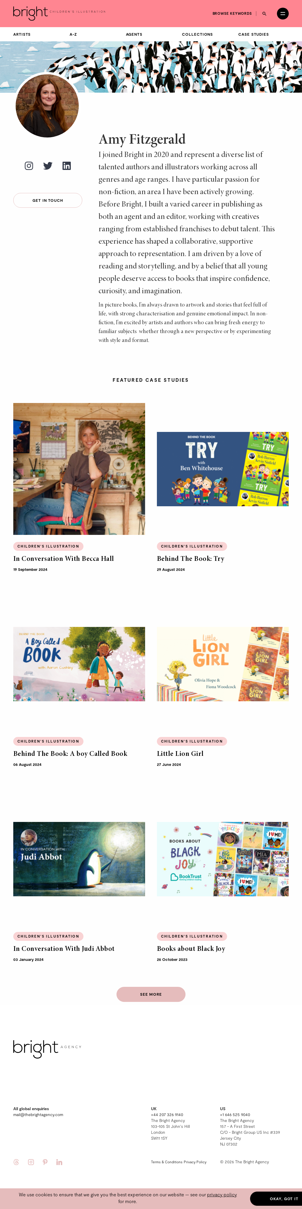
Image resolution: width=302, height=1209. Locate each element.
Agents (134, 34)
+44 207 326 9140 (167, 1114)
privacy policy (222, 1194)
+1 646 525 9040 (235, 1114)
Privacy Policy (195, 1162)
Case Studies (253, 34)
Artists (22, 34)
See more (151, 994)
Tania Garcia (275, 74)
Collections (197, 34)
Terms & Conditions (167, 1162)
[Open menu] (283, 13)
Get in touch (47, 200)
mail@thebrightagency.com (38, 1114)
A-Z (73, 34)
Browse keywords (232, 13)
